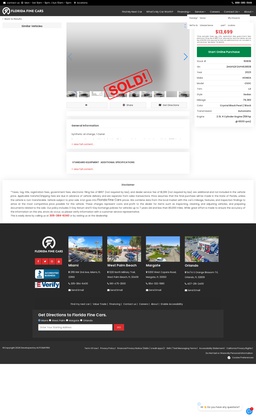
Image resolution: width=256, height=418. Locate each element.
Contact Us (232, 11)
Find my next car (132, 11)
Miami (73, 319)
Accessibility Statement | (212, 402)
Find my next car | (81, 358)
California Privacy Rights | (239, 402)
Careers (215, 11)
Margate (153, 319)
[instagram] (52, 315)
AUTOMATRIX (43, 401)
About (249, 11)
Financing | (115, 358)
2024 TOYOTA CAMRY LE (47, 32)
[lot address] (81, 2)
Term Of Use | (92, 402)
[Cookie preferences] (240, 412)
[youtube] (59, 315)
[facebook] (38, 315)
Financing (184, 11)
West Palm (58, 374)
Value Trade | (100, 358)
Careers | (144, 358)
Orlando (191, 319)
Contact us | (130, 358)
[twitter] (45, 315)
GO (119, 381)
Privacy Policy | (108, 402)
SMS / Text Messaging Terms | (182, 402)
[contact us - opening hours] (47, 2)
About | (155, 358)
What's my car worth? (159, 11)
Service (200, 11)
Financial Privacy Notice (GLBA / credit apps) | (141, 402)
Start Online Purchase (224, 53)
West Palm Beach (122, 319)
